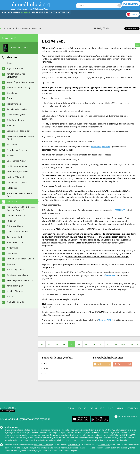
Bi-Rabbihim (12, 253)
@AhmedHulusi (74, 430)
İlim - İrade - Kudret (16, 237)
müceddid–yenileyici (100, 146)
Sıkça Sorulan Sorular (128, 401)
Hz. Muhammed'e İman (17, 166)
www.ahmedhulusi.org (43, 430)
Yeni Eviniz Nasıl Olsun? (17, 275)
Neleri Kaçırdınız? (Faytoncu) (20, 280)
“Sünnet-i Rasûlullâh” (16, 215)
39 (93, 344)
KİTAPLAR (38, 17)
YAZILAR (53, 17)
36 (71, 344)
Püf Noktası (12, 188)
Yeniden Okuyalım (15, 291)
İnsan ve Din (22, 28)
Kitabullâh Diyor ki (15, 302)
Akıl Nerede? (12, 144)
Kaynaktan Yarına (15, 68)
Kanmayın (11, 264)
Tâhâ (46, 364)
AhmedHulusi (104, 430)
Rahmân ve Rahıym (16, 120)
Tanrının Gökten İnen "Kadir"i (20, 258)
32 (42, 344)
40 (101, 344)
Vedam (10, 296)
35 (64, 344)
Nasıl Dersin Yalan (15, 242)
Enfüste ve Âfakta (15, 226)
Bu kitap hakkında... (15, 48)
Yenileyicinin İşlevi (15, 285)
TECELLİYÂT (120, 210)
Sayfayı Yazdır (101, 28)
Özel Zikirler (110, 275)
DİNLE (84, 17)
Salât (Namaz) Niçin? (16, 161)
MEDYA (99, 17)
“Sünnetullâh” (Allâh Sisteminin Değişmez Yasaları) (21, 208)
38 (86, 344)
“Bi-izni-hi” (11, 221)
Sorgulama (12, 93)
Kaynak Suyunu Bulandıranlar (20, 82)
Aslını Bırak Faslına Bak (17, 109)
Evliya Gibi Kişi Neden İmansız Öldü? (20, 138)
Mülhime (11, 125)
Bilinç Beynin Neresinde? (18, 150)
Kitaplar (8, 28)
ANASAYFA (7, 17)
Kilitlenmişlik (12, 248)
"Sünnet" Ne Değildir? (17, 182)
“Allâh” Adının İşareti (16, 114)
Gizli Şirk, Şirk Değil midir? (18, 131)
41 (108, 344)
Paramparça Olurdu (16, 269)
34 (57, 344)
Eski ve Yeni (12, 201)
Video (103, 365)
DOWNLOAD (114, 17)
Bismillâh (11, 155)
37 (79, 344)
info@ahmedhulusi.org (22, 440)
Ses (124, 365)
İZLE (69, 17)
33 (49, 344)
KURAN (22, 17)
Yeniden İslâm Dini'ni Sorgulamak (16, 75)
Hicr (46, 374)
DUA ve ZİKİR (105, 320)
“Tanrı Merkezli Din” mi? (17, 231)
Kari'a (46, 369)
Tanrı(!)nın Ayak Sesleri (17, 171)
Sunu (9, 63)
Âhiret (9, 98)
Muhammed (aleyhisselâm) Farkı (19, 195)
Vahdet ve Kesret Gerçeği (18, 87)
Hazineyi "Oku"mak (15, 177)
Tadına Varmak (14, 104)
